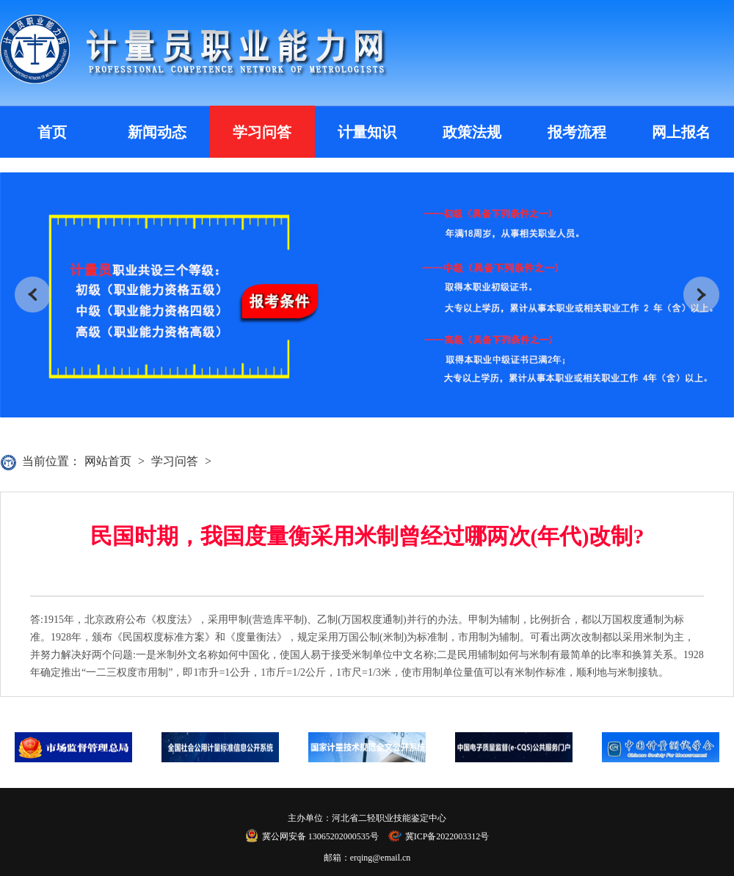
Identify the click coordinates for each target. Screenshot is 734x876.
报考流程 (577, 132)
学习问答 (262, 132)
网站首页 (107, 461)
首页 (52, 132)
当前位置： (51, 461)
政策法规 (472, 132)
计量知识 (367, 132)
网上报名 (681, 132)
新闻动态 (157, 132)
